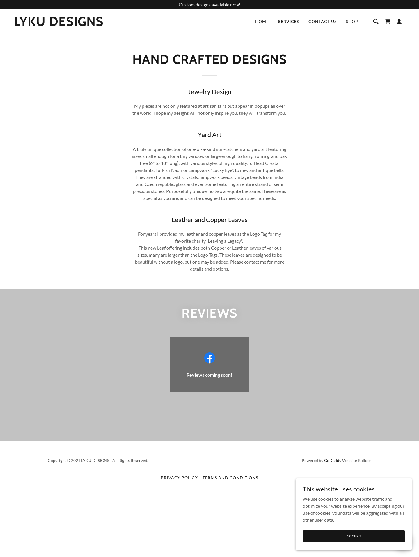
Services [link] (288, 21)
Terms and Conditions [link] (230, 477)
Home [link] (262, 21)
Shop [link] (352, 21)
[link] (59, 24)
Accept (353, 536)
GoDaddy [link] (332, 460)
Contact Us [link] (322, 21)
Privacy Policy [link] (179, 477)
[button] (399, 21)
